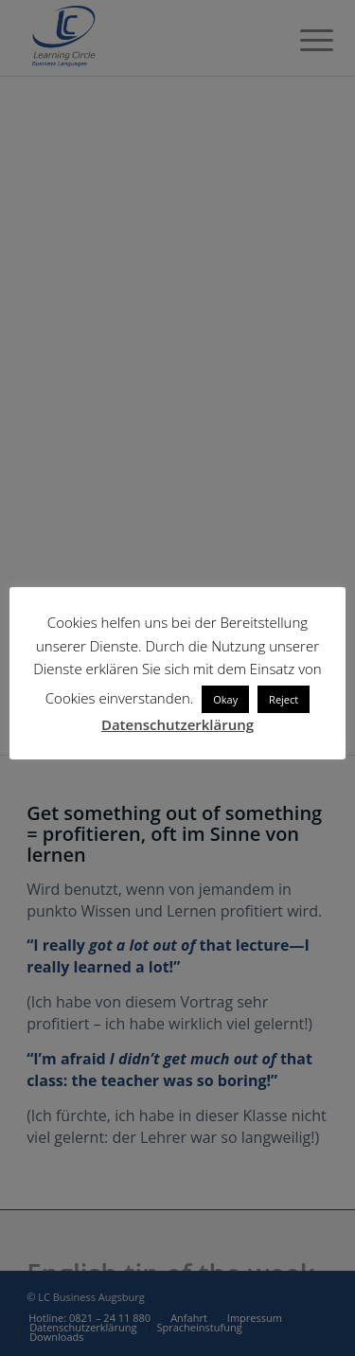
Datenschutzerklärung (177, 724)
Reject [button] (283, 699)
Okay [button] (225, 699)
